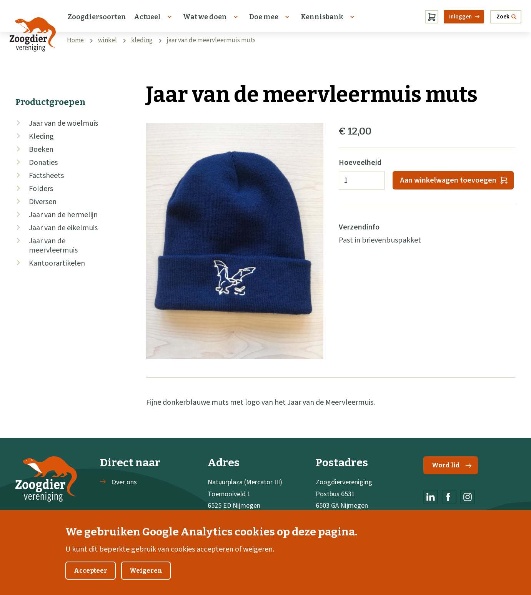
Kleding (41, 136)
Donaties (43, 162)
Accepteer (90, 578)
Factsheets (46, 175)
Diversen (43, 201)
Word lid (451, 465)
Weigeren (146, 578)
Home (75, 40)
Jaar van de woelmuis (63, 123)
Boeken (41, 149)
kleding (142, 40)
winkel (107, 40)
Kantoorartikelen (57, 263)
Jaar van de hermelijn (63, 214)
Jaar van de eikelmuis (63, 228)
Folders (41, 188)
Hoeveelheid (360, 162)
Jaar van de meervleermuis (53, 246)
